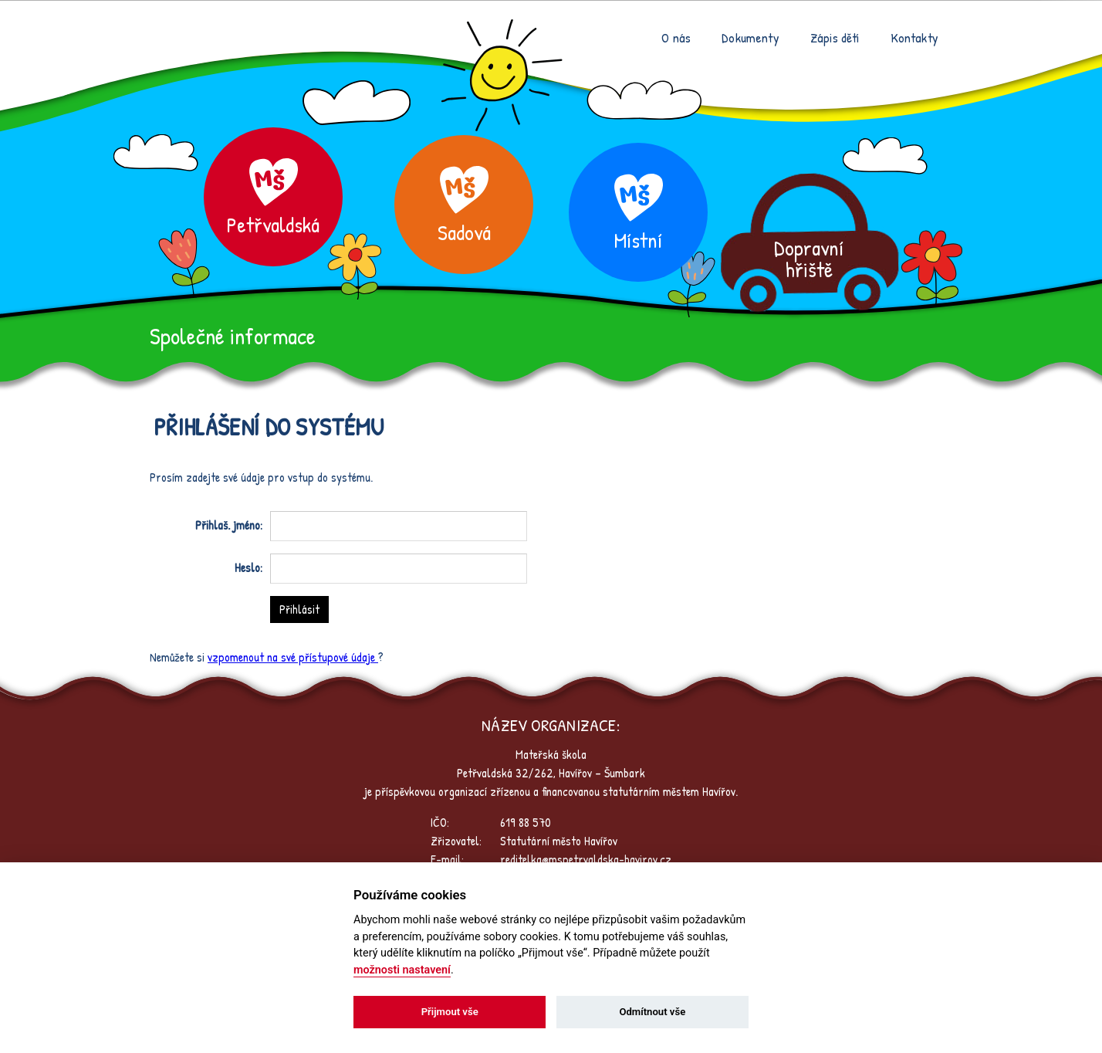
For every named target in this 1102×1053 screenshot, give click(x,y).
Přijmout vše (449, 1011)
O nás (676, 37)
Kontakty (914, 37)
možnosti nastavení (402, 970)
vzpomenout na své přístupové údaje (293, 656)
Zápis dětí (835, 37)
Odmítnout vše (652, 1011)
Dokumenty (750, 37)
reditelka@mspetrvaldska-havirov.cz (585, 859)
